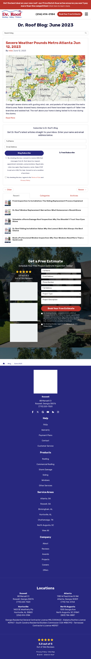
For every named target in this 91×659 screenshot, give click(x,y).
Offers (45, 570)
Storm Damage (45, 469)
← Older (8, 190)
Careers (45, 565)
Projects (45, 559)
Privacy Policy (25, 180)
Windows (46, 480)
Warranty (45, 430)
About (45, 543)
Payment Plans (45, 435)
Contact (45, 440)
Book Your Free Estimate (69, 14)
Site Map (51, 652)
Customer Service (45, 446)
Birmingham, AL (45, 509)
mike (11, 51)
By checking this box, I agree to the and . (24, 178)
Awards (45, 554)
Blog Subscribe (24, 153)
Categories (45, 196)
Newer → (82, 190)
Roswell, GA (45, 504)
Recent (16, 196)
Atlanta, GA (45, 498)
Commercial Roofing (45, 464)
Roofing (45, 459)
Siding (45, 475)
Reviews (45, 549)
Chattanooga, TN (45, 520)
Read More (10, 118)
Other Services (45, 485)
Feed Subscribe (67, 153)
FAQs (45, 425)
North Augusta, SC (45, 525)
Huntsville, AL (45, 514)
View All (45, 530)
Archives (74, 196)
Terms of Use (36, 177)
